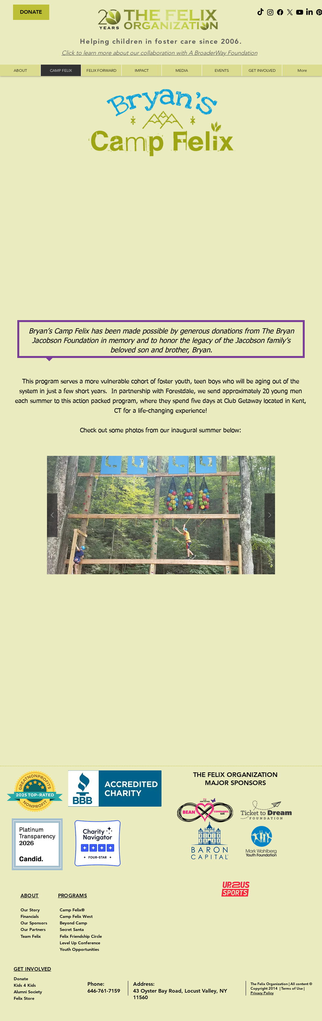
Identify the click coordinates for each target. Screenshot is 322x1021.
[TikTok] (260, 12)
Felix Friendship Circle (81, 936)
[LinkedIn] (309, 12)
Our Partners (33, 929)
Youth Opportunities (80, 949)
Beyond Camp (74, 922)
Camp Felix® (72, 909)
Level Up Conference (80, 942)
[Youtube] (300, 12)
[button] (161, 515)
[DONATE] (31, 12)
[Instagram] (270, 12)
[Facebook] (280, 12)
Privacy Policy (262, 993)
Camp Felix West (77, 916)
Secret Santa (72, 929)
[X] (290, 12)
